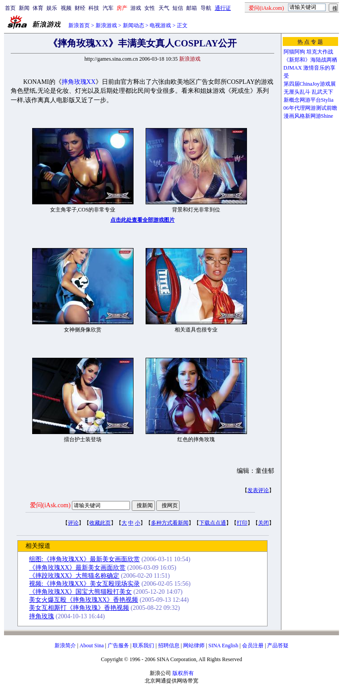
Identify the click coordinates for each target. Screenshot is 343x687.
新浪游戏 (106, 25)
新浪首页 (79, 25)
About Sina (91, 645)
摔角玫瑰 (41, 616)
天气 (164, 8)
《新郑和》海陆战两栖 (310, 60)
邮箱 (191, 8)
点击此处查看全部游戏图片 (142, 220)
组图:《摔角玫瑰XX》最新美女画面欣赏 (84, 559)
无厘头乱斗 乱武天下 (308, 92)
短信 (177, 8)
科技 (93, 8)
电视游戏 (160, 25)
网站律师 (194, 645)
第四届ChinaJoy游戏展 (310, 84)
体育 (38, 8)
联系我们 (143, 645)
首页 (10, 8)
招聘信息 (169, 645)
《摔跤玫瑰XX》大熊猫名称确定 (74, 575)
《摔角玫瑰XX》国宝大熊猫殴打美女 (80, 591)
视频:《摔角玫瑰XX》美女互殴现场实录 (84, 583)
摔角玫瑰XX (79, 82)
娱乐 (51, 8)
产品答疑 (278, 645)
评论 (73, 523)
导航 (206, 8)
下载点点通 (212, 523)
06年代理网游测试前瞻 (310, 108)
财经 (80, 8)
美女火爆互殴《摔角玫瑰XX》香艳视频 (83, 599)
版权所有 (183, 673)
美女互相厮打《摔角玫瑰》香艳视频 (79, 607)
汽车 (108, 8)
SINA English (223, 645)
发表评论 (258, 490)
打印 (242, 523)
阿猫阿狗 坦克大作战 (308, 52)
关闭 (263, 523)
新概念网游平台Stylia (309, 100)
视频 (66, 8)
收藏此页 (100, 523)
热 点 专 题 (310, 42)
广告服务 (118, 645)
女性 (149, 8)
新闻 (24, 8)
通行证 (223, 8)
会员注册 (253, 645)
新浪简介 (65, 645)
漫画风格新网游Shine (308, 116)
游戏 (135, 8)
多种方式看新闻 (169, 523)
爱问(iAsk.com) (50, 505)
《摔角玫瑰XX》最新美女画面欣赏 (77, 567)
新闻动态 (133, 25)
